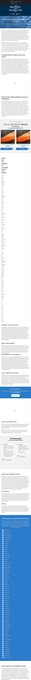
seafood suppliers (17, 519)
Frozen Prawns (6, 461)
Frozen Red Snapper (7, 463)
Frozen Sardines (6, 469)
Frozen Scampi (6, 473)
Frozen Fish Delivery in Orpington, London (8, 586)
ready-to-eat (5, 337)
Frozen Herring (6, 430)
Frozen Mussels (6, 447)
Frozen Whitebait (7, 500)
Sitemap (23, 673)
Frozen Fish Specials (7, 418)
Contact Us (15, 246)
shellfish (17, 330)
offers (13, 45)
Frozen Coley (6, 400)
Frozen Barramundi (7, 390)
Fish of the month (7, 385)
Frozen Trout (6, 492)
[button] (15, 659)
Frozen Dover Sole (7, 408)
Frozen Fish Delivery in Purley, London (8, 593)
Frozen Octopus (6, 449)
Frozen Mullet (6, 445)
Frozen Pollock (6, 457)
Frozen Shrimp (6, 481)
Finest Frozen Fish (7, 383)
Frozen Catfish (6, 392)
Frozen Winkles (6, 504)
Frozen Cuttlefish (7, 406)
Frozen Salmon (6, 467)
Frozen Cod (6, 398)
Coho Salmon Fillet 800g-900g (23, 144)
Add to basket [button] (6, 149)
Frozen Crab (6, 402)
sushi (6, 201)
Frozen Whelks (6, 498)
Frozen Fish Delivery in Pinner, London (8, 590)
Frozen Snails (6, 483)
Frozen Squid (6, 485)
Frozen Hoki (6, 432)
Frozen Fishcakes (7, 420)
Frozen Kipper (6, 438)
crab (7, 358)
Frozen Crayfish (6, 404)
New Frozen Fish (6, 506)
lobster (12, 359)
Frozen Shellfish (6, 479)
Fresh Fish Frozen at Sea (8, 387)
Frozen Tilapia (6, 488)
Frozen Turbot (6, 496)
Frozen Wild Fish (6, 502)
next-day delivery (24, 527)
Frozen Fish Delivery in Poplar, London (8, 591)
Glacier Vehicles (12, 615)
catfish (13, 338)
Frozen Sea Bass (7, 475)
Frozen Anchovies (7, 388)
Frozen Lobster (6, 439)
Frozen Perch (6, 453)
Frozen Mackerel (6, 441)
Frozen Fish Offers (7, 416)
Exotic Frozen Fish (7, 381)
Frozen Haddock (6, 424)
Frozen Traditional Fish (8, 490)
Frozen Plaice (6, 455)
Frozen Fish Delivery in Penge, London (8, 588)
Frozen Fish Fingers (7, 414)
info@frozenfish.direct (6, 220)
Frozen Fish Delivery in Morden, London (8, 578)
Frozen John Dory (7, 436)
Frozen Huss (6, 434)
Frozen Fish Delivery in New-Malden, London (9, 580)
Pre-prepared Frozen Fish (8, 508)
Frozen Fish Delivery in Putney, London (8, 595)
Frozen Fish (21, 34)
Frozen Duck (6, 410)
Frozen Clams (6, 394)
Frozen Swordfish (7, 487)
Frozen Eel (5, 412)
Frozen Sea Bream (7, 477)
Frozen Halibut (6, 428)
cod (13, 44)
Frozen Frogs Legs (7, 422)
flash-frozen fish (16, 50)
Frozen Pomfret (6, 459)
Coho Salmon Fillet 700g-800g (8, 144)
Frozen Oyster (6, 451)
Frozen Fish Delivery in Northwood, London (9, 584)
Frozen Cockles (6, 396)
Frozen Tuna (6, 494)
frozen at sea (18, 276)
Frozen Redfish (6, 465)
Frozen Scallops (6, 471)
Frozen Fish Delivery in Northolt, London (8, 582)
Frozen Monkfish (7, 443)
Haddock (22, 282)
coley (24, 64)
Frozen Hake (6, 426)
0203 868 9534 (4, 191)
